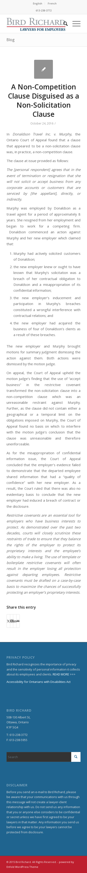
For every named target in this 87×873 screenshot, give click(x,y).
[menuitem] (38, 3)
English (37, 3)
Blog (10, 39)
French (52, 3)
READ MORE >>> (64, 674)
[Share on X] (8, 621)
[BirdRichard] (36, 23)
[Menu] (74, 23)
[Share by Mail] (17, 621)
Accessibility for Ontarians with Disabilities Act (38, 682)
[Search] (63, 23)
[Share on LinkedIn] (14, 621)
